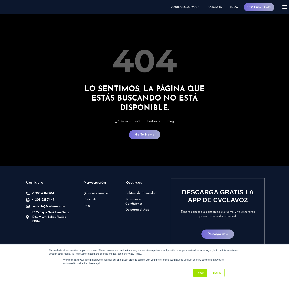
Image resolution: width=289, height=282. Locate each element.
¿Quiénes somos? (184, 7)
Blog (234, 7)
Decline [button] (217, 272)
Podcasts (214, 7)
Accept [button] (200, 272)
